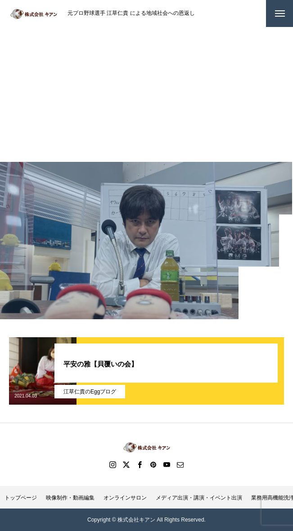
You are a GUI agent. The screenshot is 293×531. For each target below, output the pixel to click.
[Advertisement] (146, 94)
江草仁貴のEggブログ (89, 391)
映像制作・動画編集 (70, 498)
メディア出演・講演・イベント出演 (199, 498)
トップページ (21, 498)
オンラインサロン (125, 498)
